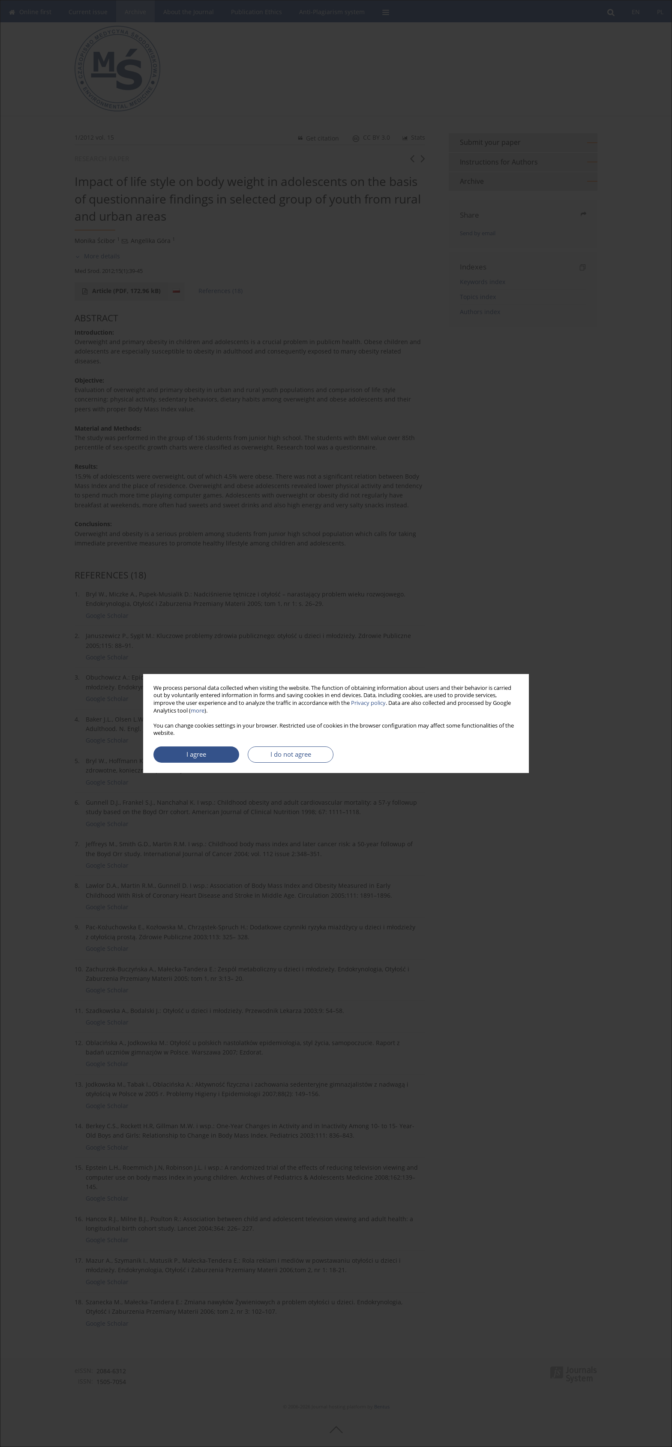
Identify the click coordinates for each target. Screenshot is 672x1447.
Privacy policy (368, 703)
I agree (196, 754)
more (197, 710)
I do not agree (290, 754)
